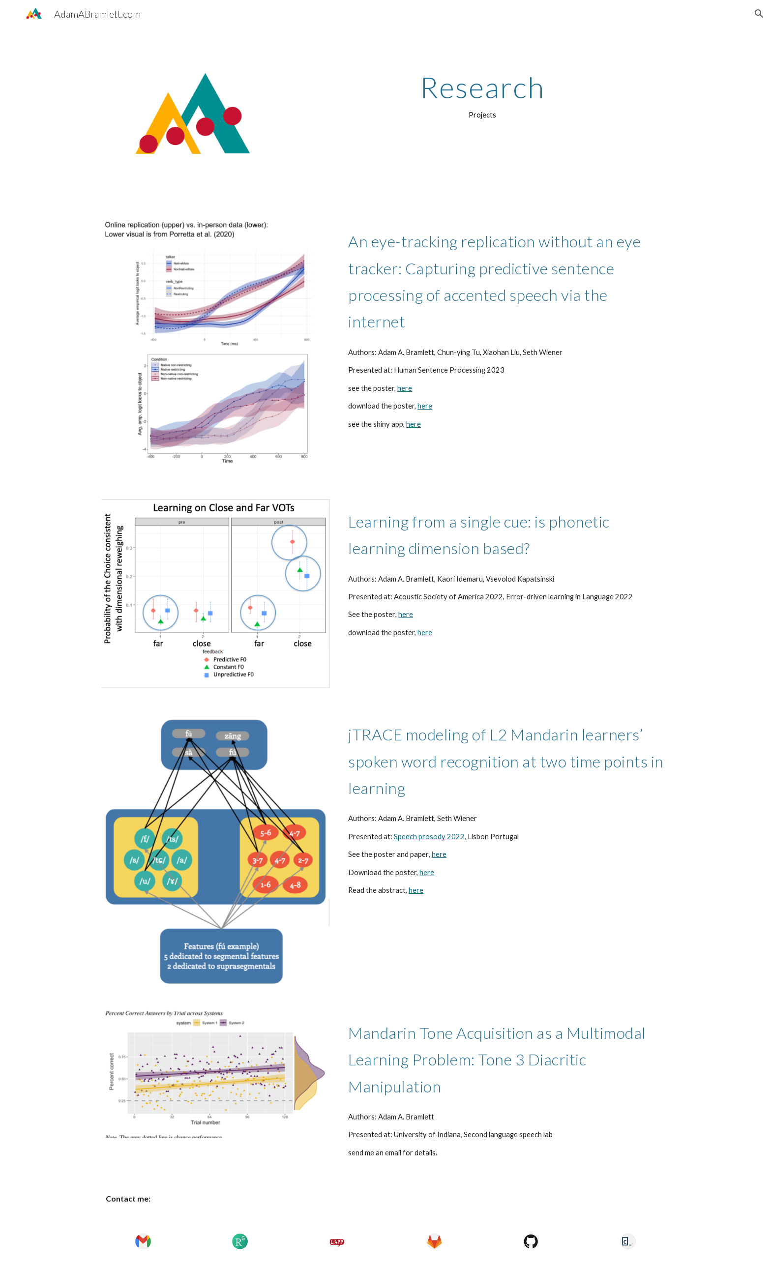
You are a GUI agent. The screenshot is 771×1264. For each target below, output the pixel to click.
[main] (482, 96)
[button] (759, 14)
